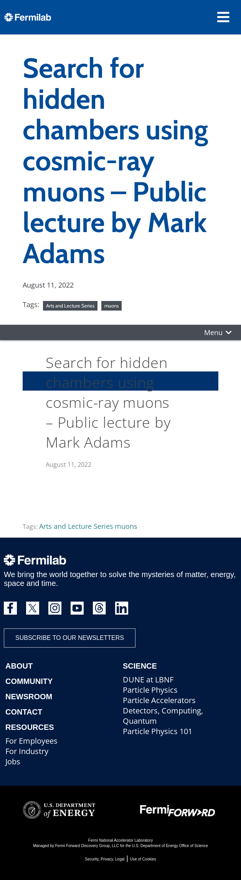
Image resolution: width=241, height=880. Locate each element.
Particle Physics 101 (157, 731)
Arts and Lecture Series (70, 306)
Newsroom (28, 696)
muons (111, 306)
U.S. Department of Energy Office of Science (170, 846)
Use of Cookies (143, 859)
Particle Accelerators (159, 700)
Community (29, 681)
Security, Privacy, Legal (104, 859)
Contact (23, 712)
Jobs (12, 761)
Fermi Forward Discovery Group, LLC (87, 846)
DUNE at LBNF (148, 679)
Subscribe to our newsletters (69, 638)
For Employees (31, 741)
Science (140, 666)
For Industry (26, 751)
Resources (29, 727)
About (19, 666)
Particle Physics (150, 690)
